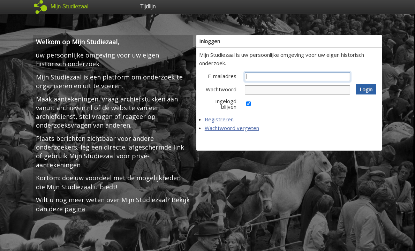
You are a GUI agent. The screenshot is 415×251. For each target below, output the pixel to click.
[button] (366, 89)
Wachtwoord (221, 89)
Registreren (219, 119)
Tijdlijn (148, 6)
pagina (75, 209)
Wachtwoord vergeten (232, 127)
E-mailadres (222, 76)
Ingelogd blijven (225, 104)
